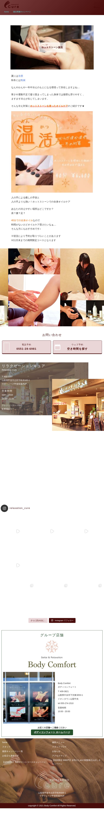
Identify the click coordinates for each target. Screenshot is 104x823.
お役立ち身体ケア (10, 756)
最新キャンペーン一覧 (12, 751)
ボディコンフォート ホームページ (52, 732)
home (4, 742)
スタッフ (6, 747)
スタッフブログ (59, 747)
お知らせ (56, 751)
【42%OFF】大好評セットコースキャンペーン (24, 762)
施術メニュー (58, 742)
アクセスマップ (59, 756)
